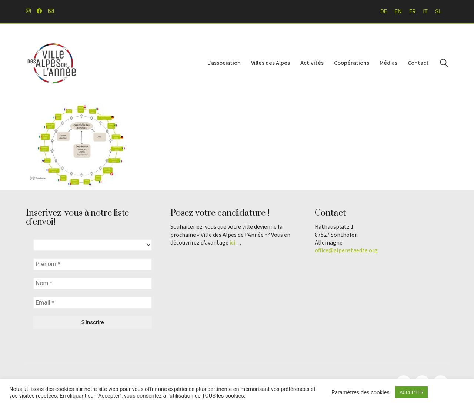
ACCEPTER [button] (411, 392)
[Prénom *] (92, 264)
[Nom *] (92, 283)
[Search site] (444, 64)
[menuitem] (384, 12)
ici (232, 243)
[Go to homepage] (52, 63)
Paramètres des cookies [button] (360, 392)
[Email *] (92, 303)
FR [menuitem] (412, 11)
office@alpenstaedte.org (346, 251)
